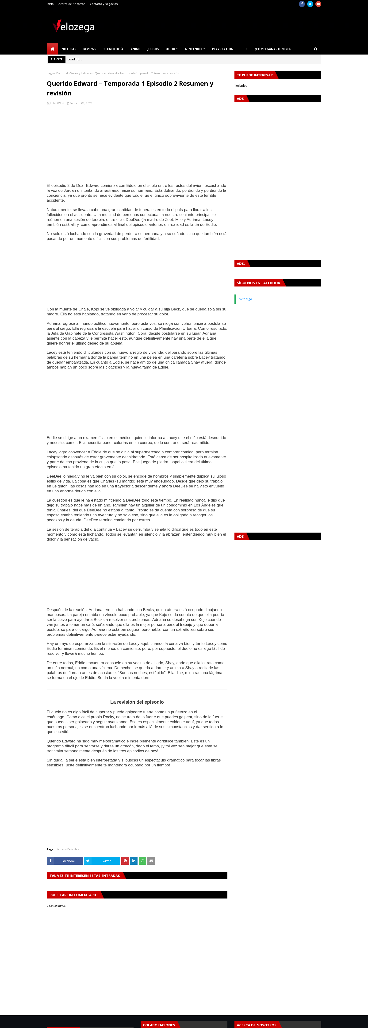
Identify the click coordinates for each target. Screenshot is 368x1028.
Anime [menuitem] (135, 49)
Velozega (245, 299)
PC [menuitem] (245, 49)
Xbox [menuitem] (170, 49)
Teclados (240, 85)
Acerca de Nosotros (71, 4)
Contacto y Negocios (104, 4)
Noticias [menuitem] (68, 49)
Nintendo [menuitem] (193, 49)
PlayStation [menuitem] (223, 49)
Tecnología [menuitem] (113, 49)
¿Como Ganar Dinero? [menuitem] (272, 49)
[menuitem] (52, 49)
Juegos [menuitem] (153, 49)
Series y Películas (81, 73)
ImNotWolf (57, 103)
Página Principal (57, 73)
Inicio (50, 4)
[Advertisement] (137, 145)
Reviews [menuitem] (89, 49)
